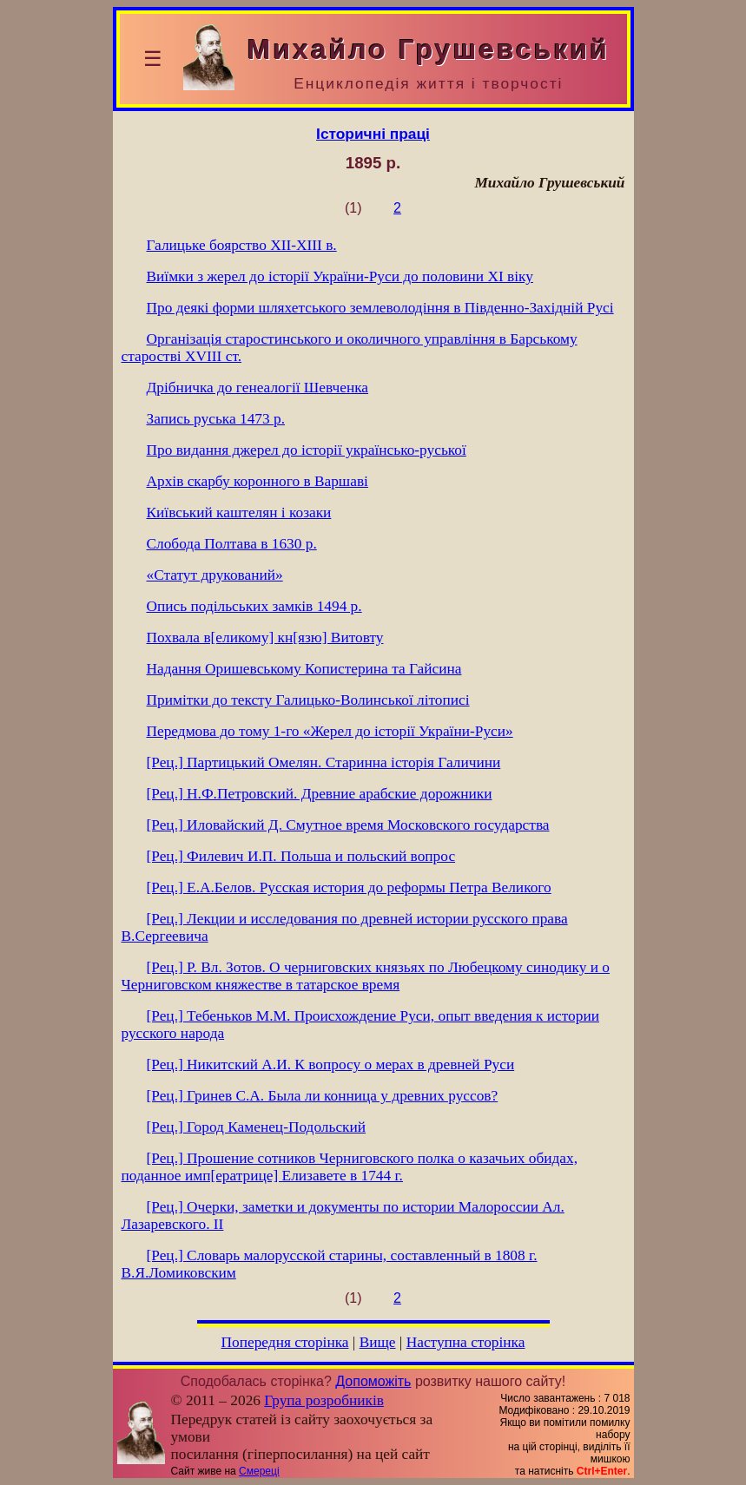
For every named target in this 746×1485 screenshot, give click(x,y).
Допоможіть (373, 1381)
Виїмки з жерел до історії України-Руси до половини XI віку (340, 276)
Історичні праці (373, 133)
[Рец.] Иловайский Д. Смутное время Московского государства (348, 825)
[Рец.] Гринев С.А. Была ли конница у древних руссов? (322, 1095)
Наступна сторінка (465, 1342)
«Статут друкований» (215, 575)
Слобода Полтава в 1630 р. (232, 544)
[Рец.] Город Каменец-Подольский (256, 1127)
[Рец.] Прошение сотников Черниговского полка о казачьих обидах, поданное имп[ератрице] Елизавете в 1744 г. (350, 1167)
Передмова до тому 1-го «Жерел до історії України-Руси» (330, 731)
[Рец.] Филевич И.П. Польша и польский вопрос (301, 856)
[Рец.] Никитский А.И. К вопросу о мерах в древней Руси (331, 1064)
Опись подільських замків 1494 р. (254, 606)
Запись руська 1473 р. (216, 419)
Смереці (259, 1471)
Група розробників (324, 1400)
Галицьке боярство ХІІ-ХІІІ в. (242, 245)
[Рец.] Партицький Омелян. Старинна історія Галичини (324, 762)
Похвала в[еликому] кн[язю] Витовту (265, 637)
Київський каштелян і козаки (239, 512)
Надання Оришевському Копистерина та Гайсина (304, 668)
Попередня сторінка (285, 1342)
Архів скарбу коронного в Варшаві (257, 481)
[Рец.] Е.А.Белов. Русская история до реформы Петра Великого (349, 887)
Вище (378, 1342)
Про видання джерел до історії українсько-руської (306, 450)
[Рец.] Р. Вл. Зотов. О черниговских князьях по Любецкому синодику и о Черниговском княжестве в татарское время (366, 976)
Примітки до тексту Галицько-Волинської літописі (308, 700)
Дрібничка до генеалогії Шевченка (258, 387)
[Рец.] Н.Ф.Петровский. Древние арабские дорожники (319, 793)
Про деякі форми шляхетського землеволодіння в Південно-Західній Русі (380, 307)
